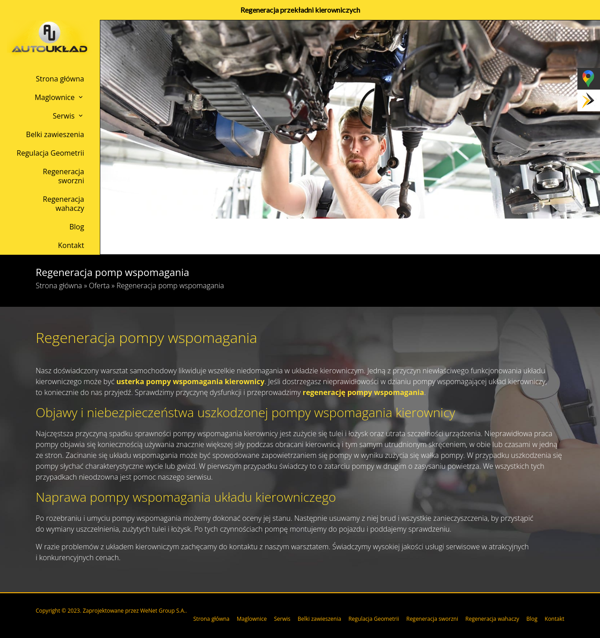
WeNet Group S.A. (162, 610)
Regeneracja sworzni (63, 176)
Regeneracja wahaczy (63, 203)
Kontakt (71, 245)
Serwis (64, 116)
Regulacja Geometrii (50, 153)
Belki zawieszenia (55, 134)
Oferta (99, 285)
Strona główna (60, 79)
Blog (76, 227)
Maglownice (55, 97)
